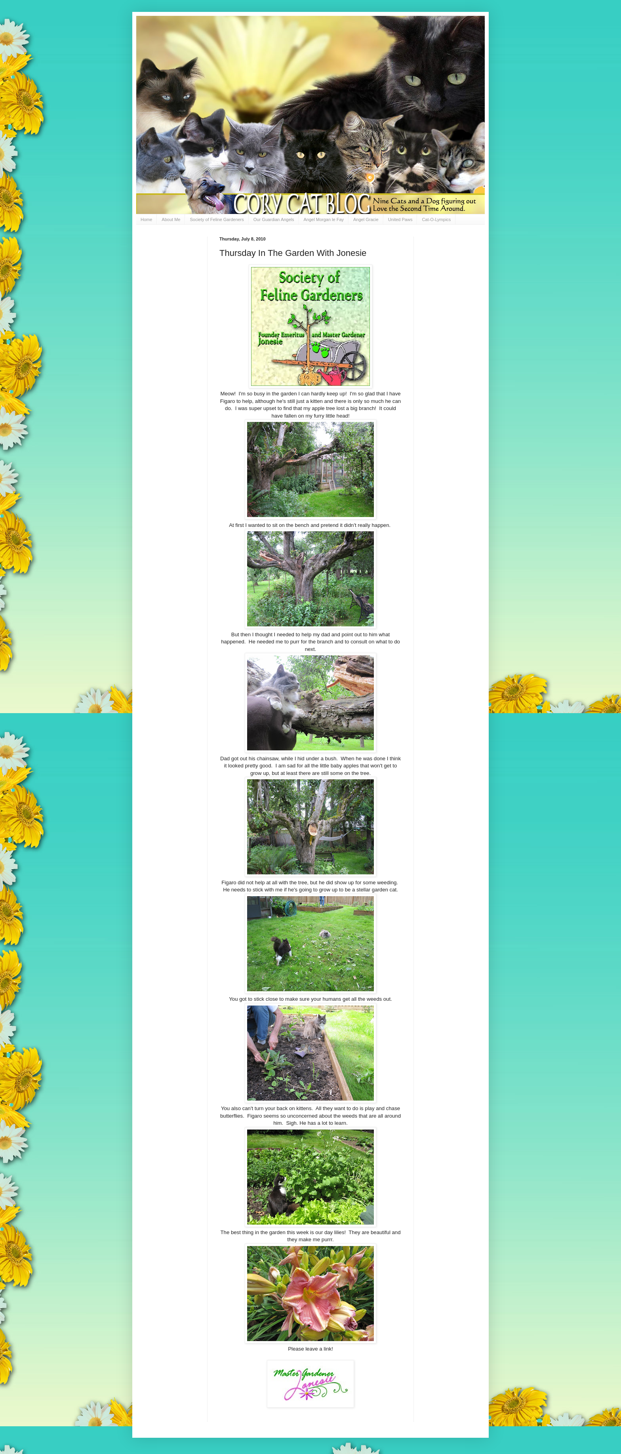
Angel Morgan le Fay (324, 219)
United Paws (400, 219)
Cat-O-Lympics (436, 219)
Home (146, 219)
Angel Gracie (366, 219)
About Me (171, 219)
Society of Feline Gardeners (217, 219)
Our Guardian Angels (273, 219)
